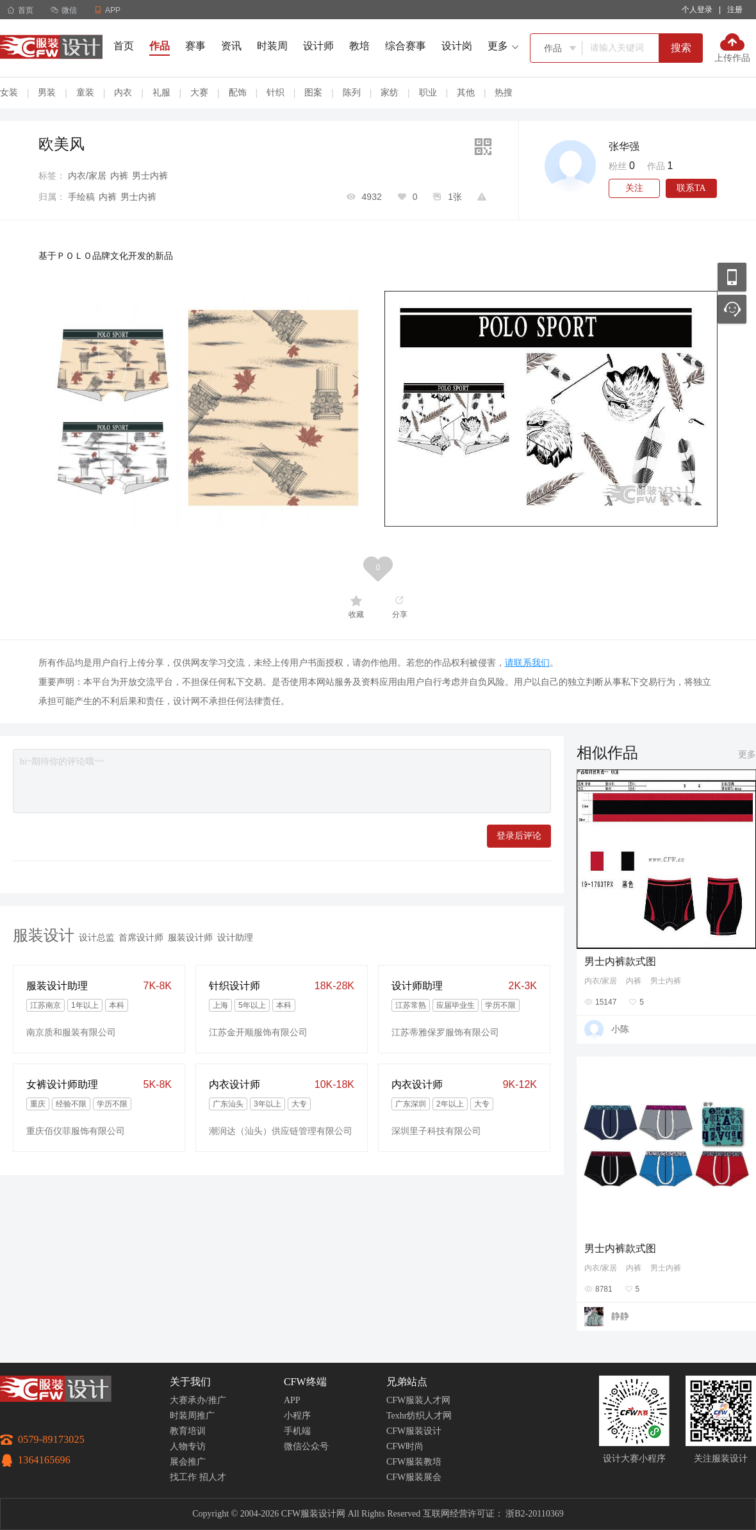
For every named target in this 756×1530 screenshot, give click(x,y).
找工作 (183, 1477)
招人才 (212, 1477)
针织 (275, 92)
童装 (85, 92)
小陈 (620, 1029)
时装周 (272, 45)
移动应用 (732, 277)
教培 (359, 45)
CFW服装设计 (413, 1431)
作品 (159, 45)
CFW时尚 (404, 1446)
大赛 (199, 92)
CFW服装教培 (413, 1462)
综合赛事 (405, 45)
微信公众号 (306, 1446)
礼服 (161, 92)
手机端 (297, 1431)
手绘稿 (81, 197)
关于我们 (190, 1381)
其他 (466, 92)
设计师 (318, 45)
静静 (620, 1316)
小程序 (297, 1415)
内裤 (119, 175)
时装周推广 (192, 1415)
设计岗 (456, 45)
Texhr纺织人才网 (419, 1415)
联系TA (691, 188)
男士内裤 (150, 175)
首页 (20, 10)
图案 (313, 92)
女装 (9, 92)
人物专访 (188, 1446)
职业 (428, 92)
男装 (47, 92)
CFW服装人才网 (418, 1400)
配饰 (238, 92)
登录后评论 (519, 836)
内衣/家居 (87, 175)
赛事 (195, 45)
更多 (747, 754)
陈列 (352, 92)
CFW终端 (305, 1381)
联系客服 (732, 309)
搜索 (681, 47)
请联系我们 (527, 662)
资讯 (231, 45)
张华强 (624, 146)
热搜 (504, 92)
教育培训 (188, 1431)
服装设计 (43, 935)
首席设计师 (141, 937)
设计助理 (235, 937)
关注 (634, 188)
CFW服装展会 (413, 1477)
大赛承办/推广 (198, 1400)
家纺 (390, 92)
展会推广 (188, 1462)
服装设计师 (190, 937)
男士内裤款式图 (620, 961)
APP (292, 1400)
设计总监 (97, 937)
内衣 (123, 92)
